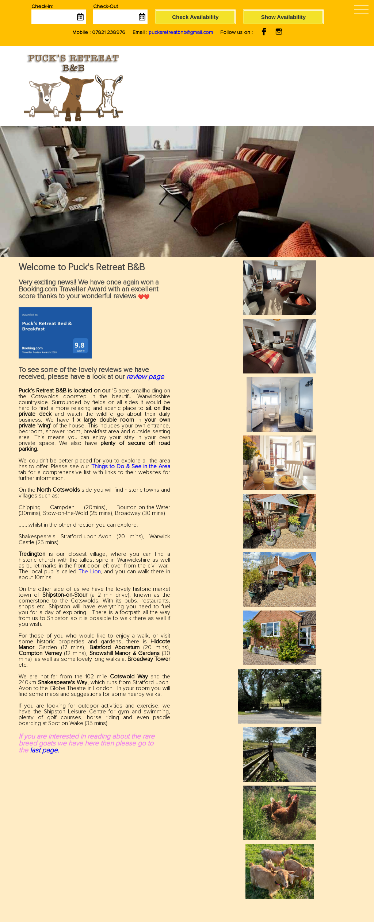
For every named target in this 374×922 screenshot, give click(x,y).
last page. (44, 750)
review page (145, 376)
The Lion (90, 571)
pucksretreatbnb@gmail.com (181, 32)
